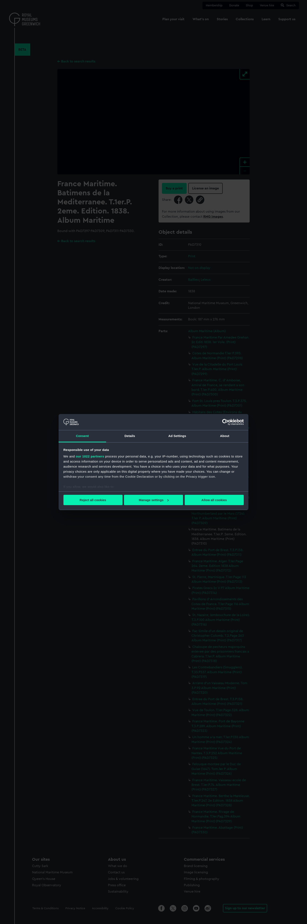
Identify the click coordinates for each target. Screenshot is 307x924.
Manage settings (154, 500)
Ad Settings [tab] (177, 436)
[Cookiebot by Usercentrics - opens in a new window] (225, 422)
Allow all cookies (214, 500)
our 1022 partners (90, 456)
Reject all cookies (93, 500)
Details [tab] (130, 436)
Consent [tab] (82, 436)
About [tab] (224, 436)
